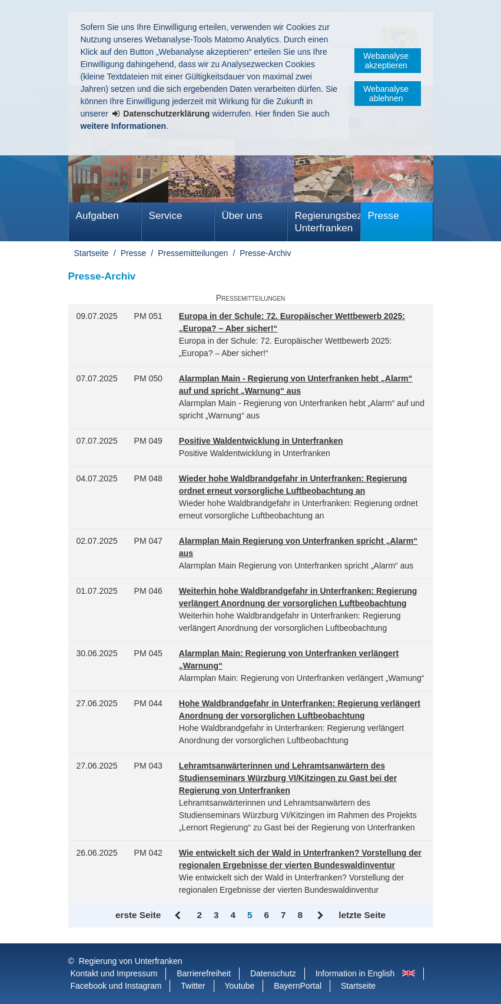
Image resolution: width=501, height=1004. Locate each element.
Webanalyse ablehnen (386, 93)
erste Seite (138, 915)
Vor (320, 915)
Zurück (178, 915)
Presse (383, 215)
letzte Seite (362, 915)
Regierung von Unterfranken (131, 961)
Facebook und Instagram (116, 985)
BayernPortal (297, 985)
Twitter (193, 985)
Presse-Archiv (265, 253)
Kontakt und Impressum (114, 973)
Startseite (91, 253)
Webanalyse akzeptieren (386, 60)
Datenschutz (273, 973)
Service (166, 215)
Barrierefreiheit (204, 973)
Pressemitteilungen (193, 253)
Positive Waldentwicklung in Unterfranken (261, 441)
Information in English (355, 973)
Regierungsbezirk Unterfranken (327, 222)
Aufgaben (97, 215)
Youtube (239, 985)
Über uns (242, 215)
